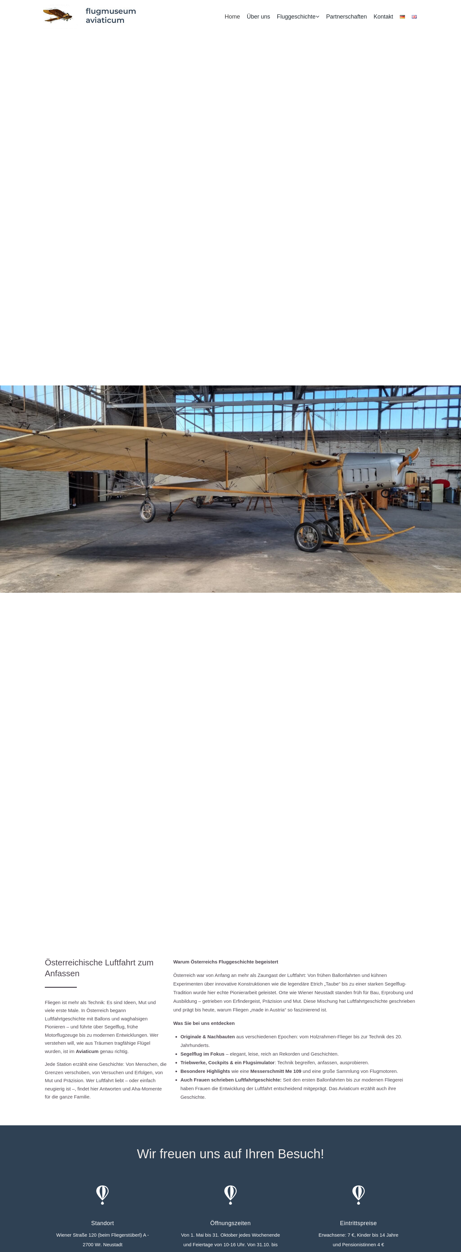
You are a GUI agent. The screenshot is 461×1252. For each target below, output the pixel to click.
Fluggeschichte (296, 16)
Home (232, 16)
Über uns (258, 16)
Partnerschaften (346, 16)
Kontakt (383, 16)
